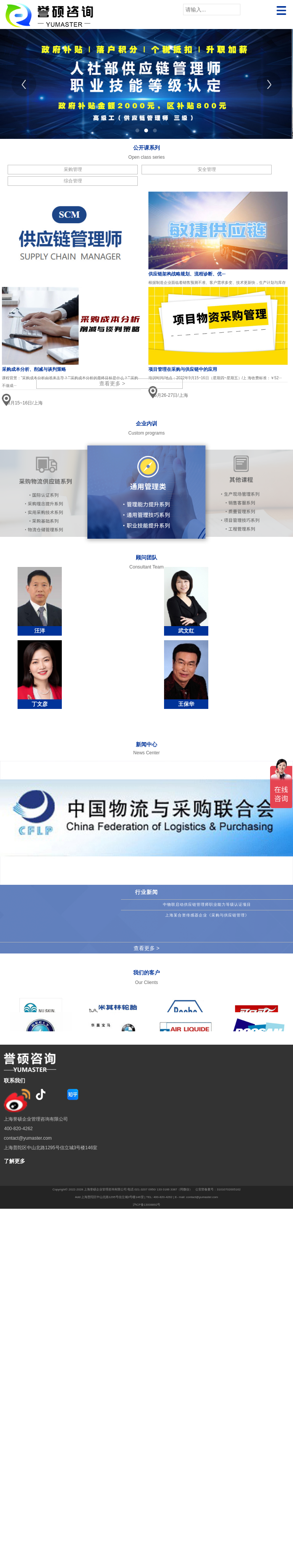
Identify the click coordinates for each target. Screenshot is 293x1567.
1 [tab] (137, 130)
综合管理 (73, 181)
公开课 (141, 148)
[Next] (269, 84)
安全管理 (207, 169)
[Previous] (23, 84)
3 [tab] (155, 130)
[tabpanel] (146, 84)
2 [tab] (146, 130)
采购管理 (73, 169)
